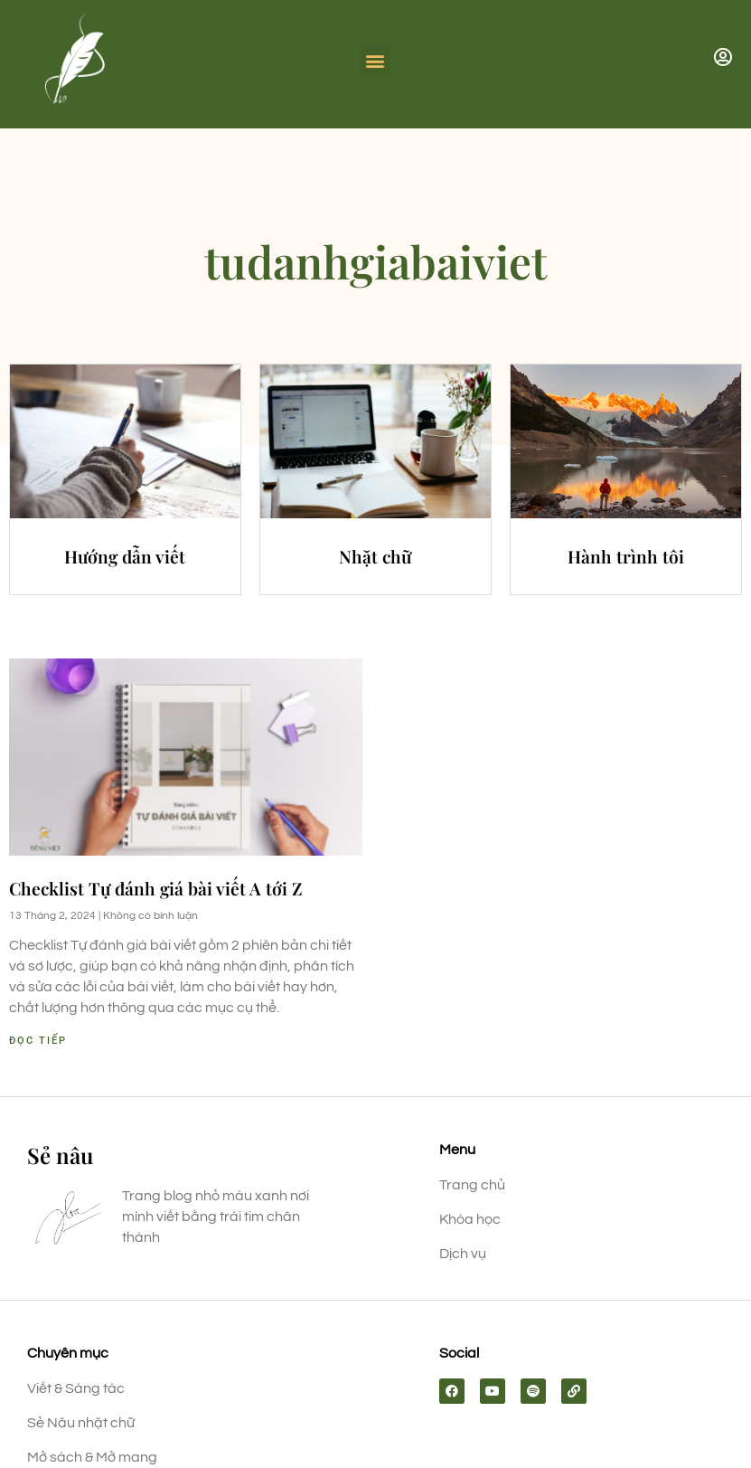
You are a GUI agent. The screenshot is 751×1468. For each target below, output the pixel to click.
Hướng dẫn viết (124, 556)
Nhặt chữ (375, 556)
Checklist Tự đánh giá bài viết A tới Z (156, 888)
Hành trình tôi (626, 556)
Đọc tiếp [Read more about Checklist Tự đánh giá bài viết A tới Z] (38, 1041)
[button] (375, 61)
